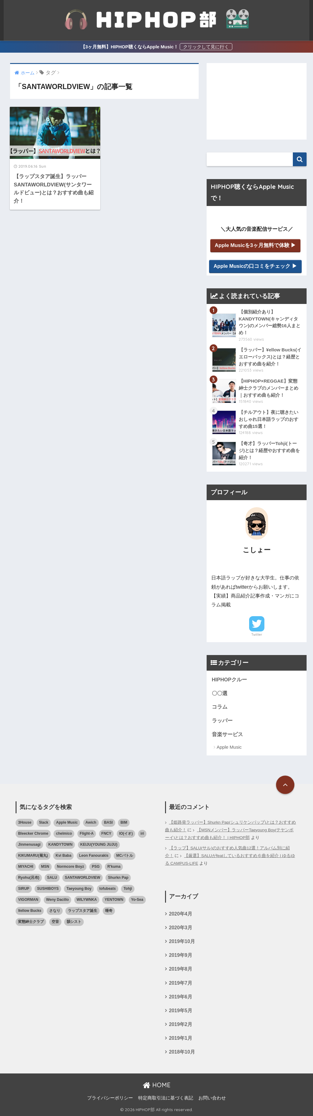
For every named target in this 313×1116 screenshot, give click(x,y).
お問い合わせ (212, 1097)
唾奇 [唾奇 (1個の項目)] (108, 910)
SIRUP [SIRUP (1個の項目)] (23, 888)
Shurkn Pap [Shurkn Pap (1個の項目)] (118, 877)
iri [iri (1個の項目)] (142, 833)
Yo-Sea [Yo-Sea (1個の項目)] (137, 899)
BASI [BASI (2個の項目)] (108, 822)
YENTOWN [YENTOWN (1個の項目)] (114, 899)
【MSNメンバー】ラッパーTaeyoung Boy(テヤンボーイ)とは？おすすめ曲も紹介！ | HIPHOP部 (229, 834)
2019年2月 (180, 1024)
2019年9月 (180, 955)
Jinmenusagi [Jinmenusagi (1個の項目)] (29, 844)
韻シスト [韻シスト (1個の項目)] (74, 921)
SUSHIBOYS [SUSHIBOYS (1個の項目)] (48, 888)
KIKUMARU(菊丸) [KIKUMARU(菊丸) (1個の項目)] (33, 855)
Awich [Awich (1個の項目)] (91, 822)
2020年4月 (180, 913)
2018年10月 (182, 1051)
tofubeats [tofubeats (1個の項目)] (107, 888)
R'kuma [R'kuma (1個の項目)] (113, 866)
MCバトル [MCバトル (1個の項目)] (124, 855)
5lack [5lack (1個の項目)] (43, 822)
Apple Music (229, 747)
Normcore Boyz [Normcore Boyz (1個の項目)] (70, 866)
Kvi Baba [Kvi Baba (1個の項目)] (63, 855)
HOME (157, 1085)
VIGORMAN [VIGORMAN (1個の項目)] (28, 899)
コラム (219, 707)
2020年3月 (180, 927)
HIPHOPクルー (229, 680)
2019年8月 (180, 969)
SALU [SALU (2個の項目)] (52, 877)
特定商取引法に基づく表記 (165, 1097)
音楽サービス (227, 734)
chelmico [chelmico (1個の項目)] (64, 833)
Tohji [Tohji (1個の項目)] (127, 888)
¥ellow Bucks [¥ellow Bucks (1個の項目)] (29, 910)
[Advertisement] (257, 101)
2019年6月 (180, 996)
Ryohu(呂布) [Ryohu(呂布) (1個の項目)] (28, 877)
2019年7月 (180, 983)
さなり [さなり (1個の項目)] (54, 910)
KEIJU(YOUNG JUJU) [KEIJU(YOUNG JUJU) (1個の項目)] (98, 844)
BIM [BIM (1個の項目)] (123, 822)
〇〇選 (219, 693)
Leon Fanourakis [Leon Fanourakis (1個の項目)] (94, 855)
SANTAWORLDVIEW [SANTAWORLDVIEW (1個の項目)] (82, 877)
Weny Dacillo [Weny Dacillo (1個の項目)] (57, 899)
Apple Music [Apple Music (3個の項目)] (67, 822)
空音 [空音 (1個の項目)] (55, 921)
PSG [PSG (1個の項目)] (95, 866)
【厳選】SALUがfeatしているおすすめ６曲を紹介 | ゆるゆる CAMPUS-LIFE (230, 859)
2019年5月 (180, 1010)
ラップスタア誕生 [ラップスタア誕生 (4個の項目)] (82, 910)
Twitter (256, 634)
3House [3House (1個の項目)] (24, 822)
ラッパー (222, 721)
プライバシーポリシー (110, 1097)
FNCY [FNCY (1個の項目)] (106, 833)
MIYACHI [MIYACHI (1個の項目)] (25, 866)
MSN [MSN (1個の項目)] (45, 866)
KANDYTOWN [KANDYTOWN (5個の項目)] (60, 844)
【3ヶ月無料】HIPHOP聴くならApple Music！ (129, 46)
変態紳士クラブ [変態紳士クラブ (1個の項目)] (31, 921)
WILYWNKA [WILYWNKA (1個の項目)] (87, 899)
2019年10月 (182, 941)
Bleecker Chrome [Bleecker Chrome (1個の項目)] (33, 833)
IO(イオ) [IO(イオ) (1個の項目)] (126, 833)
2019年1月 (180, 1038)
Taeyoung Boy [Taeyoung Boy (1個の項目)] (78, 888)
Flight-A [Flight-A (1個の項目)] (87, 833)
